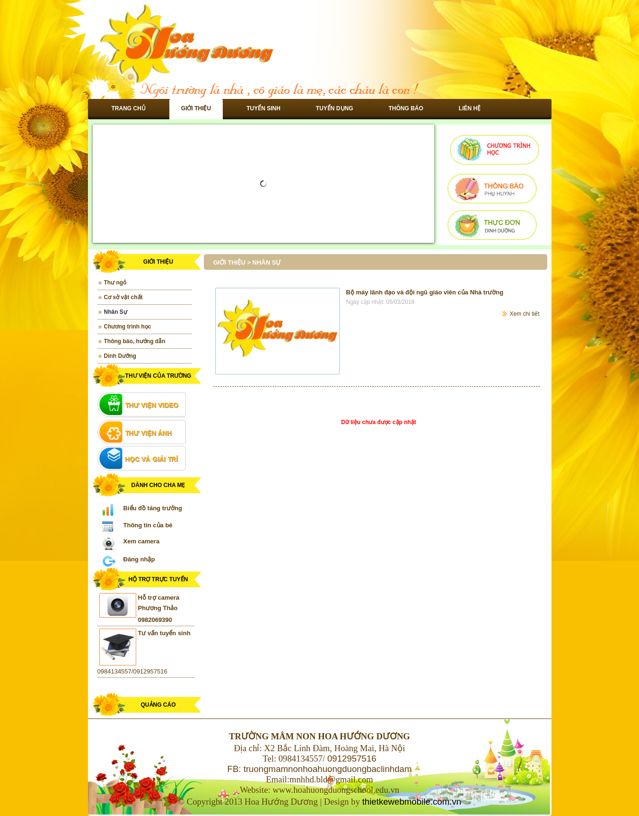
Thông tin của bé (148, 525)
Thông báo (406, 108)
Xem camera (141, 541)
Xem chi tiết (524, 313)
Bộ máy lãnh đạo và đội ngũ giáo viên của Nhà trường (425, 292)
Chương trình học (127, 326)
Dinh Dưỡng (120, 356)
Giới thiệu (196, 108)
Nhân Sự (115, 312)
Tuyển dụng (334, 108)
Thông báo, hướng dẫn (135, 341)
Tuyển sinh (263, 108)
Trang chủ (129, 108)
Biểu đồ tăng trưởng (152, 508)
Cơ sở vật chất (123, 297)
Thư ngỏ (115, 282)
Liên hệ (470, 108)
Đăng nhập (139, 559)
